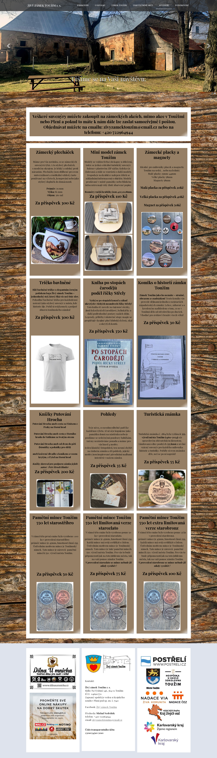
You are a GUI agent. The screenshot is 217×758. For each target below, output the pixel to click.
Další (208, 45)
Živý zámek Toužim (106, 707)
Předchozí (8, 45)
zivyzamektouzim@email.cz (107, 719)
